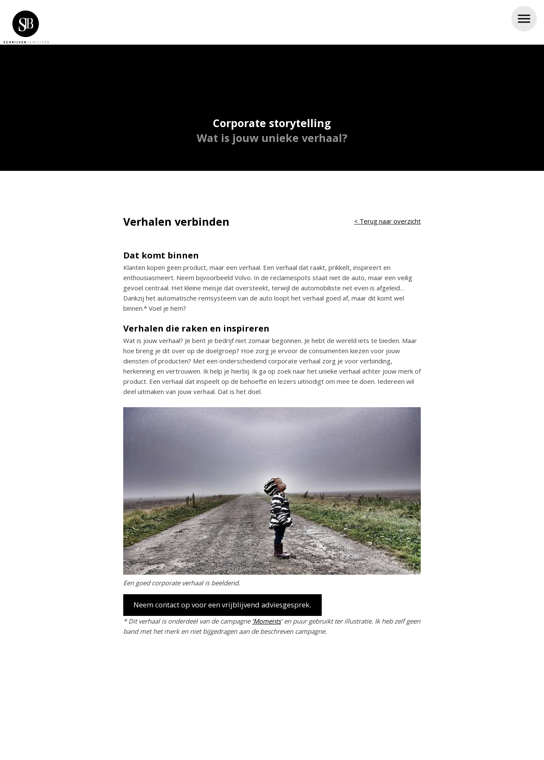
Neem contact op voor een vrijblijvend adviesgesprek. (222, 602)
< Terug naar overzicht (387, 218)
